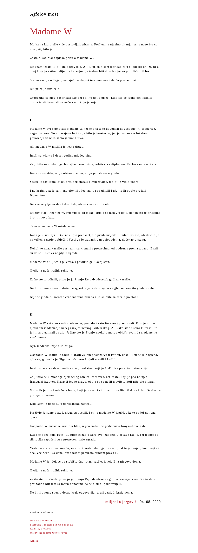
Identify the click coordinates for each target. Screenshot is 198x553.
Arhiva (34, 540)
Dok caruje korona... (43, 520)
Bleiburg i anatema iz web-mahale (51, 524)
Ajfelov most (44, 14)
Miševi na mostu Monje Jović (48, 532)
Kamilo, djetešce (40, 528)
